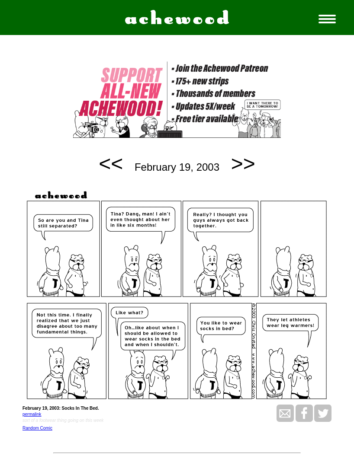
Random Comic (37, 428)
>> (243, 163)
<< (111, 163)
